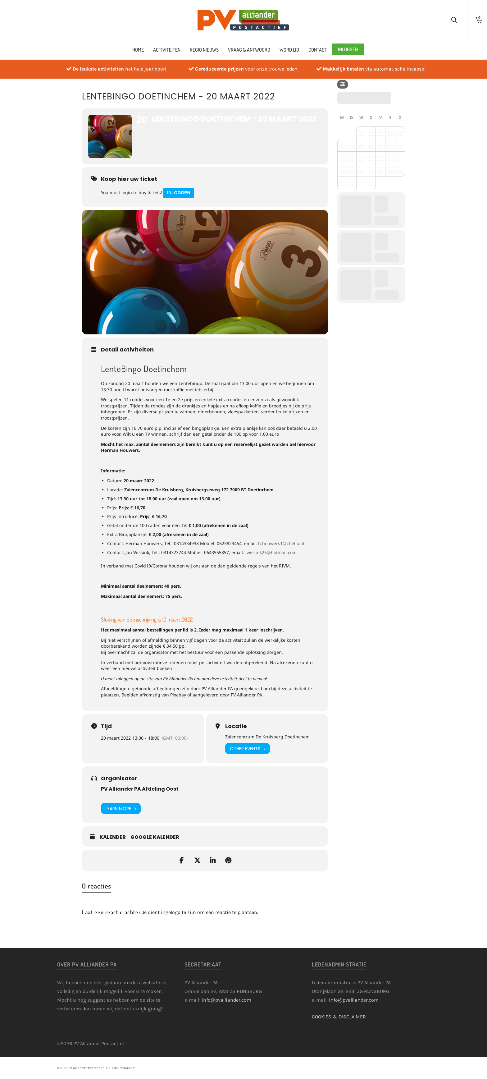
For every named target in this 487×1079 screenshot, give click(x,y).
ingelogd (170, 912)
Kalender (112, 837)
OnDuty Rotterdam (120, 1068)
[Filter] (342, 84)
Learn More (121, 808)
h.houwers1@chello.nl (281, 543)
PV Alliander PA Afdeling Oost (140, 788)
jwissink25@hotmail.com (271, 552)
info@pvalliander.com (226, 1000)
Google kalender (154, 837)
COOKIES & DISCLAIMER (339, 1017)
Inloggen (178, 192)
